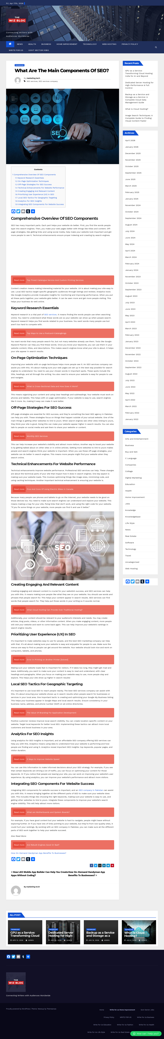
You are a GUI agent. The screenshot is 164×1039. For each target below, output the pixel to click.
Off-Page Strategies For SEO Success (33, 184)
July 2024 (130, 231)
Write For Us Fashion (125, 1025)
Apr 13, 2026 (18, 940)
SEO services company (48, 81)
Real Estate (130, 536)
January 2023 (131, 341)
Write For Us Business (145, 1017)
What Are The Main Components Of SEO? (62, 70)
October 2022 (131, 361)
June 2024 (130, 238)
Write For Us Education (102, 1025)
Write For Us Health (146, 1025)
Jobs (127, 504)
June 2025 (130, 179)
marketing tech (33, 78)
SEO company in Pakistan (91, 790)
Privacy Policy (130, 44)
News (20, 44)
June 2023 (130, 309)
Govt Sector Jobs (38, 50)
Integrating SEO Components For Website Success (39, 204)
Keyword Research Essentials (29, 178)
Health (32, 44)
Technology (90, 44)
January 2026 (131, 147)
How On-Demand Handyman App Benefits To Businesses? (38, 853)
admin (30, 940)
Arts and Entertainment (136, 439)
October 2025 (131, 166)
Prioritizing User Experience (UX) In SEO (34, 194)
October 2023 (131, 283)
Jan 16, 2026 (93, 940)
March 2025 (131, 186)
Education (130, 484)
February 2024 (132, 263)
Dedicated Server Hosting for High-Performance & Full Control (139, 85)
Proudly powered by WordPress (18, 1009)
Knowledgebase (132, 517)
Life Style (130, 523)
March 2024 (131, 257)
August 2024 (131, 225)
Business (46, 44)
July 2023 (130, 302)
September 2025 (133, 173)
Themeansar (51, 1009)
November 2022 (133, 354)
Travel (128, 555)
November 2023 (133, 276)
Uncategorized (132, 562)
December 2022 (133, 348)
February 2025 (132, 192)
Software (129, 542)
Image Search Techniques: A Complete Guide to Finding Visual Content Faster (139, 118)
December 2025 (133, 153)
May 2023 (129, 315)
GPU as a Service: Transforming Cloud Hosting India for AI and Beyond (139, 73)
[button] (156, 47)
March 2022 (131, 406)
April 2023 (130, 322)
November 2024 (133, 205)
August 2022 (131, 374)
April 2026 (130, 140)
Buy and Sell (131, 452)
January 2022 (131, 419)
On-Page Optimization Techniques (32, 181)
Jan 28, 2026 (55, 940)
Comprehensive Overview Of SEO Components (34, 175)
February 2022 (132, 413)
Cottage (129, 471)
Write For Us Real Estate (120, 1032)
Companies (130, 465)
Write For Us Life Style (96, 1032)
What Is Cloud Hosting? (136, 109)
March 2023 (131, 328)
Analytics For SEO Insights (28, 201)
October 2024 (131, 212)
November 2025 (133, 160)
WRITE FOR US (16, 50)
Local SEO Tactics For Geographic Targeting (36, 198)
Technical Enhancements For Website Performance (39, 188)
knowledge (130, 510)
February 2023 (132, 335)
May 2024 (129, 244)
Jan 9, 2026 (131, 940)
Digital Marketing (133, 478)
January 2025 (131, 199)
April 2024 (130, 251)
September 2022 (133, 367)
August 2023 (131, 296)
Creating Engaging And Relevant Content (35, 191)
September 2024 (133, 218)
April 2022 (130, 400)
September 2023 (133, 289)
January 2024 (131, 270)
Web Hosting (109, 44)
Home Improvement (67, 44)
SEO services (32, 81)
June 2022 (130, 387)
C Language (131, 458)
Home (101, 1010)
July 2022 (130, 380)
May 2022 (129, 393)
